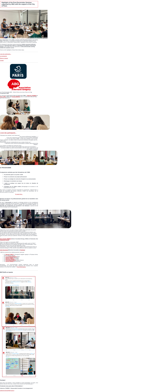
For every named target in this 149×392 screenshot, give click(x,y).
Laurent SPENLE (9, 261)
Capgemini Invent (4, 240)
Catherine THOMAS (31, 95)
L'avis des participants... (5, 54)
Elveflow (22, 250)
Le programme (3, 56)
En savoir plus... (19, 194)
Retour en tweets (4, 58)
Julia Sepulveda (4, 250)
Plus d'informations (21, 266)
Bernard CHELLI (10, 254)
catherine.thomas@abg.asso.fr (7, 390)
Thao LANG (3, 96)
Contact (2, 60)
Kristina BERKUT (16, 96)
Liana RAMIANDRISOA (11, 256)
